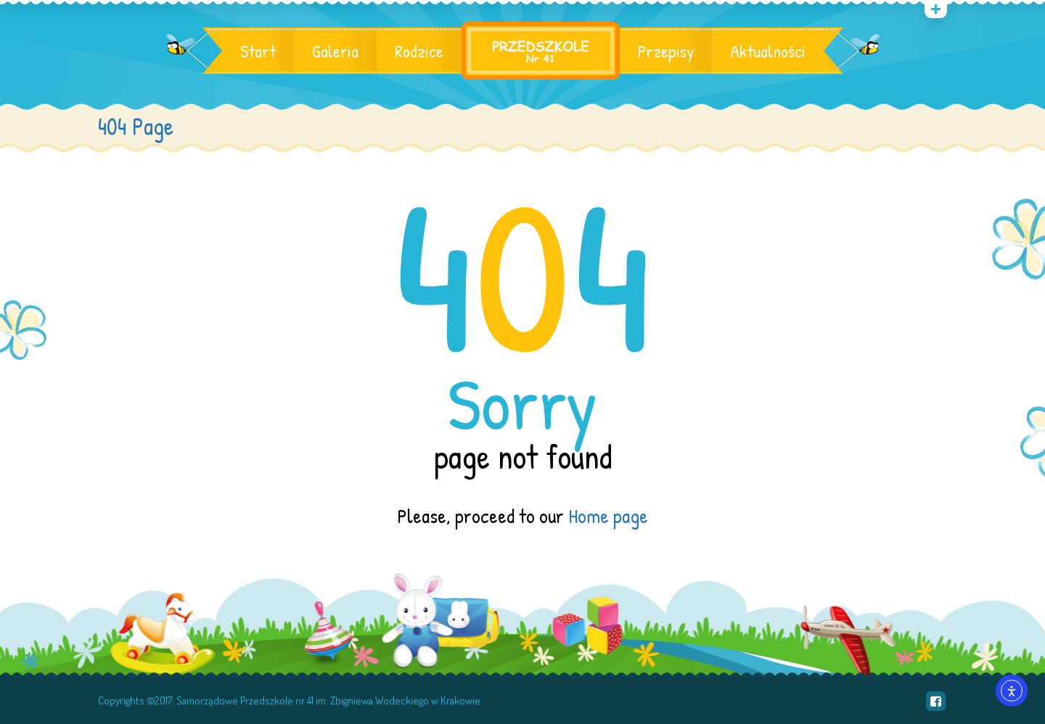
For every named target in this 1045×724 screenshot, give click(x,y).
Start (258, 51)
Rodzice (419, 51)
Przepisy (666, 51)
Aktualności (768, 51)
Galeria (335, 51)
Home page (608, 516)
